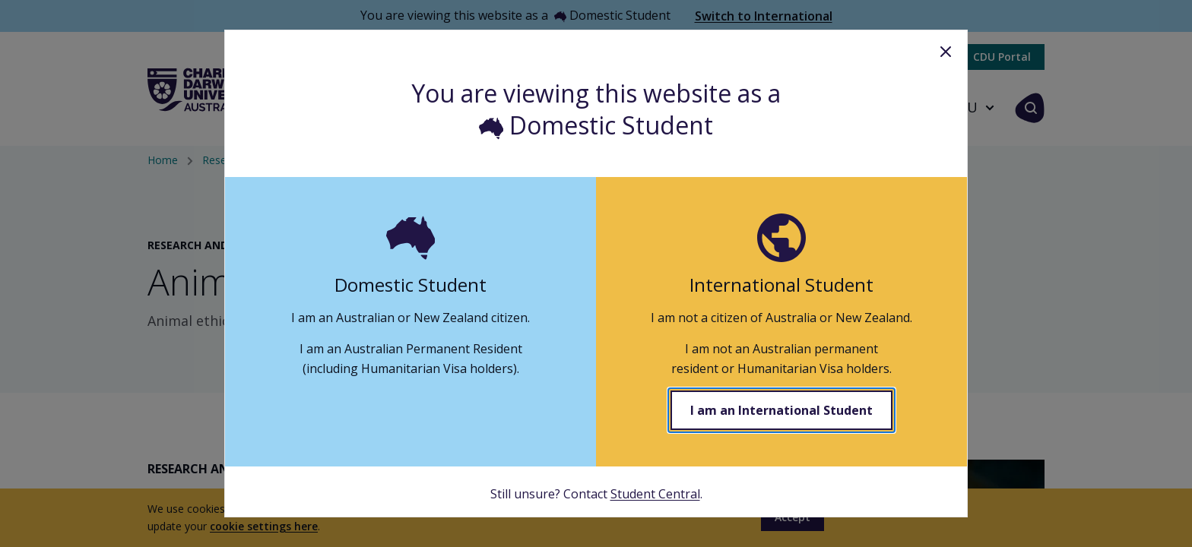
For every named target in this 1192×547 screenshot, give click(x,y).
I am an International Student (781, 410)
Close (945, 51)
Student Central (655, 493)
